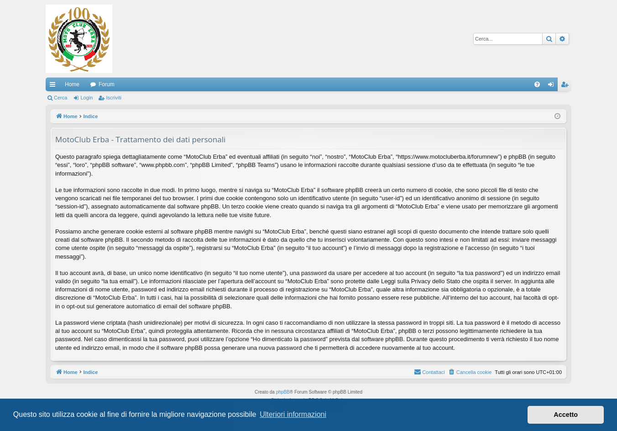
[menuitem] (537, 84)
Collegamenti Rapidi (54, 86)
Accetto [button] (566, 414)
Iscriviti (113, 97)
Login (86, 97)
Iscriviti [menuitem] (566, 86)
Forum (107, 84)
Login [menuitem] (553, 86)
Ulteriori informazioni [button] (293, 414)
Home (72, 84)
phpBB (283, 392)
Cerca (60, 97)
